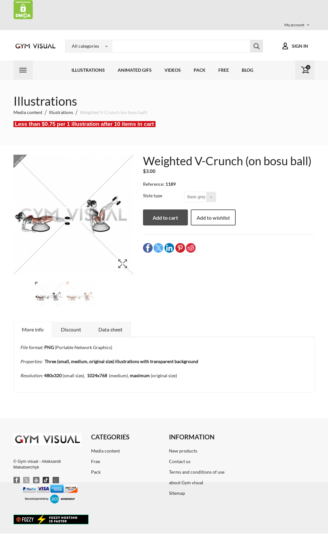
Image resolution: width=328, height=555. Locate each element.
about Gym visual (186, 482)
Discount (71, 329)
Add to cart (165, 218)
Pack (200, 70)
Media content (105, 450)
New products (183, 450)
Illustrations (88, 70)
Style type (153, 195)
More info (33, 329)
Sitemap (177, 493)
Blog (247, 70)
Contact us (179, 461)
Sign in (300, 46)
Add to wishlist (213, 218)
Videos (172, 70)
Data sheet (110, 329)
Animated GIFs (135, 70)
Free (223, 70)
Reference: (153, 184)
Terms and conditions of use (196, 472)
